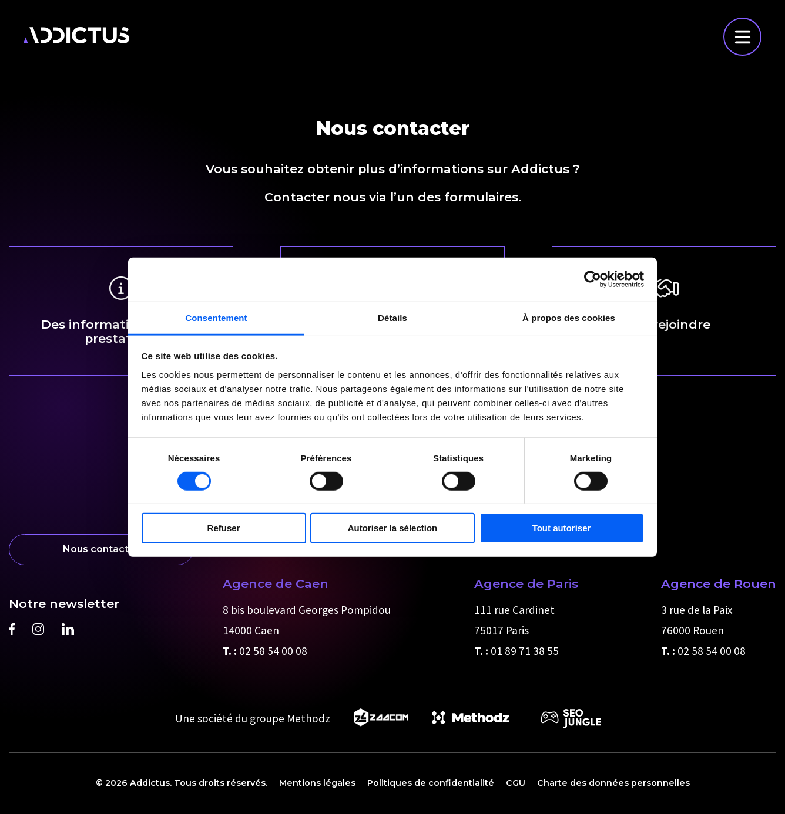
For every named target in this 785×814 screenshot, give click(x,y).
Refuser (223, 528)
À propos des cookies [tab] (568, 317)
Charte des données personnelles (613, 783)
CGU (515, 783)
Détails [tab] (392, 317)
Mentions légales (317, 783)
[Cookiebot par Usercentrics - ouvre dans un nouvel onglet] (592, 279)
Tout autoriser (561, 528)
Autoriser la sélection (393, 528)
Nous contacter (101, 549)
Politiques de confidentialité (430, 783)
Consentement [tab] (216, 317)
